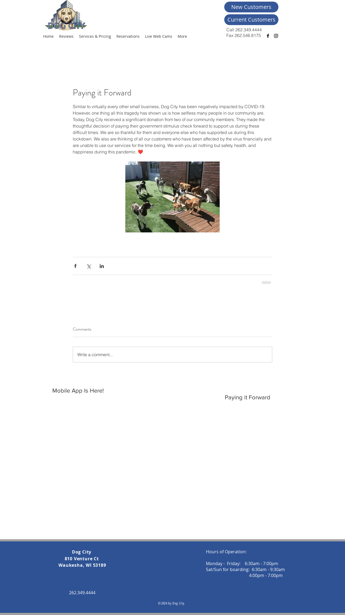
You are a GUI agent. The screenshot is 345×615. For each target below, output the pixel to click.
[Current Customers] (251, 19)
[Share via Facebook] (75, 266)
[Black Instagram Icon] (276, 36)
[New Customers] (251, 7)
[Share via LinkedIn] (101, 266)
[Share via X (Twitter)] (88, 266)
